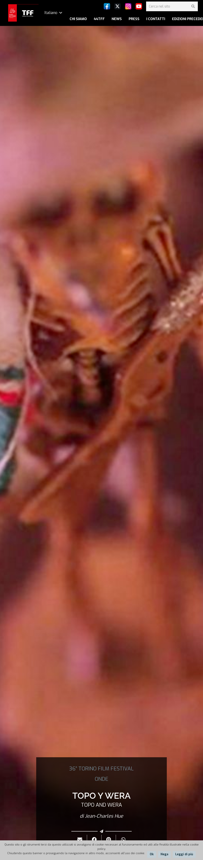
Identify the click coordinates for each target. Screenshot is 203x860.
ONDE (101, 779)
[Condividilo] (94, 839)
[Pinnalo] (109, 839)
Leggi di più (184, 854)
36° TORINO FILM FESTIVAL (101, 768)
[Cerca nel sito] (172, 6)
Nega (164, 854)
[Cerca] (193, 6)
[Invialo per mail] (80, 839)
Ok (152, 854)
